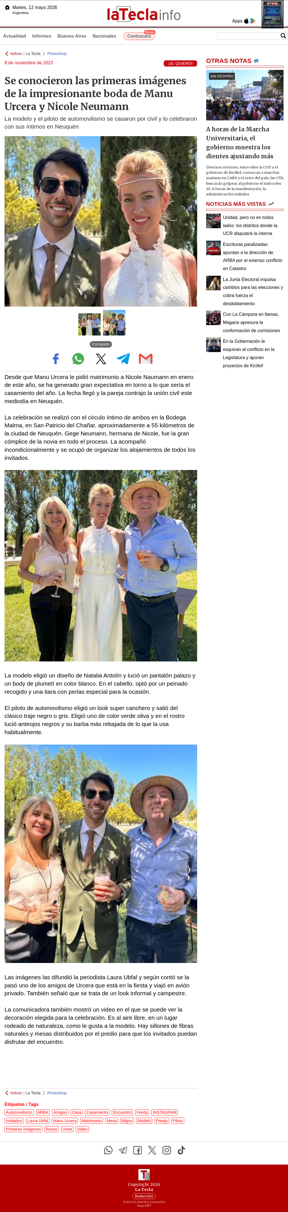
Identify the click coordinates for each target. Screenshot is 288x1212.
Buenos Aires (71, 36)
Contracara (140, 35)
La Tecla (33, 53)
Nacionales (104, 36)
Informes (41, 36)
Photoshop (57, 53)
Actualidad (14, 36)
